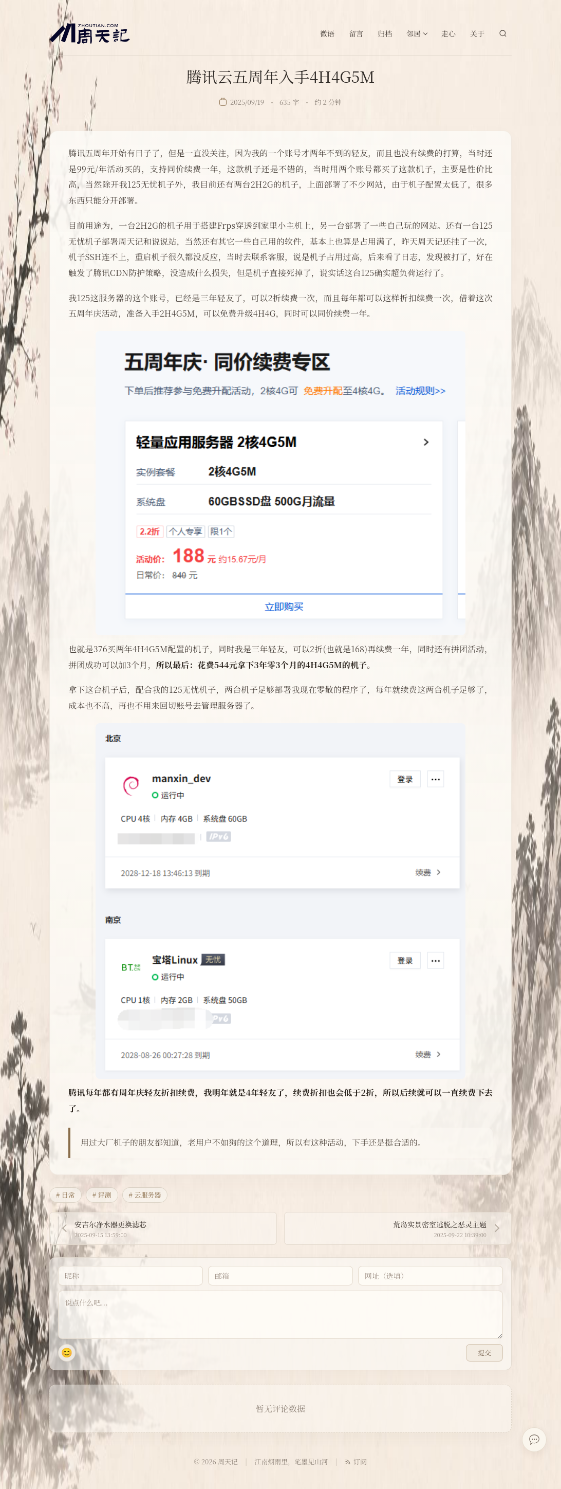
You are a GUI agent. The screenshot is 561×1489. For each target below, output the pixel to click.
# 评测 (101, 1195)
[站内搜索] (503, 33)
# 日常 (65, 1195)
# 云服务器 (145, 1195)
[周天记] (89, 33)
